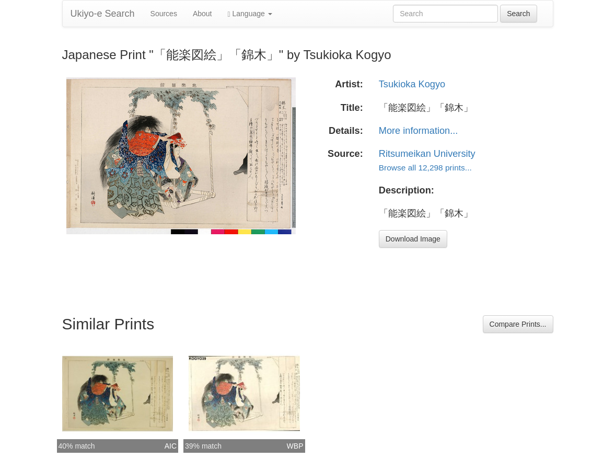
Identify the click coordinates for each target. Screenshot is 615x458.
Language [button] (250, 13)
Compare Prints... (518, 324)
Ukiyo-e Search (103, 13)
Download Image (413, 239)
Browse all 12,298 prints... (425, 167)
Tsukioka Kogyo (412, 84)
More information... (418, 130)
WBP (295, 446)
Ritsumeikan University (427, 153)
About (202, 13)
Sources (163, 13)
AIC (171, 446)
